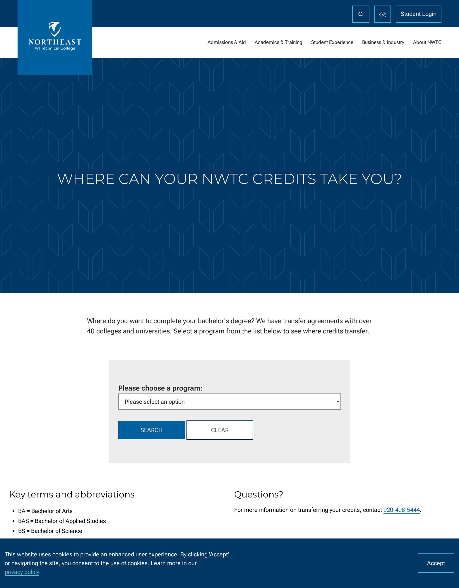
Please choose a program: (160, 388)
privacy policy (22, 571)
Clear (220, 430)
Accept (436, 563)
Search (151, 430)
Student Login (418, 13)
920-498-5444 (401, 509)
